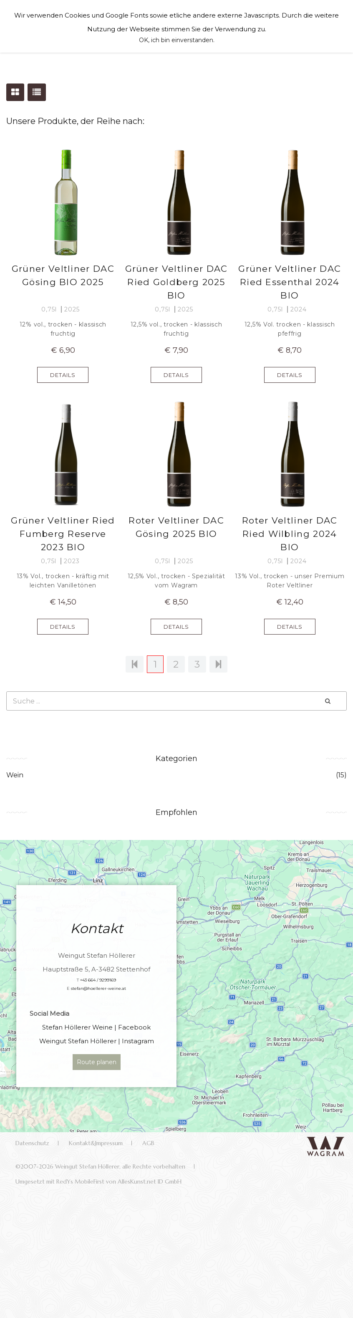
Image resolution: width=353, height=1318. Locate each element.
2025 (72, 309)
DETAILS (63, 375)
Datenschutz (32, 1143)
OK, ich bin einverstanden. (176, 40)
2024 (298, 309)
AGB (148, 1143)
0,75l (49, 309)
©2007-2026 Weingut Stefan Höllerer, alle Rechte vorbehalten (100, 1166)
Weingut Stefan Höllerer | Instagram (96, 1041)
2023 (72, 561)
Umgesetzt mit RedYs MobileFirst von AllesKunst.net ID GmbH (98, 1181)
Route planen (96, 1062)
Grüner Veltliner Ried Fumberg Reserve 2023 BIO (63, 533)
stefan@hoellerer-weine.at (98, 988)
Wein (14, 775)
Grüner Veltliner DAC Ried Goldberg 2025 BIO (176, 282)
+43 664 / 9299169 (98, 980)
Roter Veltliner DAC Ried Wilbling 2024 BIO (290, 533)
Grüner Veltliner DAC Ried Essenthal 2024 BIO (289, 282)
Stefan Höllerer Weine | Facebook (96, 1027)
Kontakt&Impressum (96, 1143)
